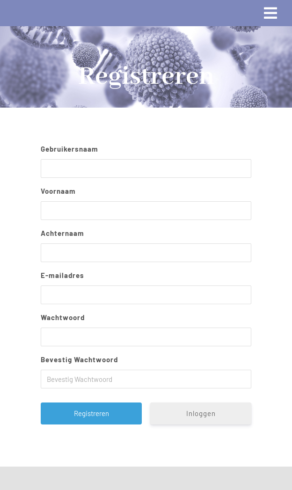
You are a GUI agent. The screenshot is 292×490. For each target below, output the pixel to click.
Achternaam (62, 233)
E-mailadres (62, 275)
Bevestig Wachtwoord (79, 359)
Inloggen (201, 413)
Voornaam (58, 191)
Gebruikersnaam (69, 149)
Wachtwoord (63, 317)
